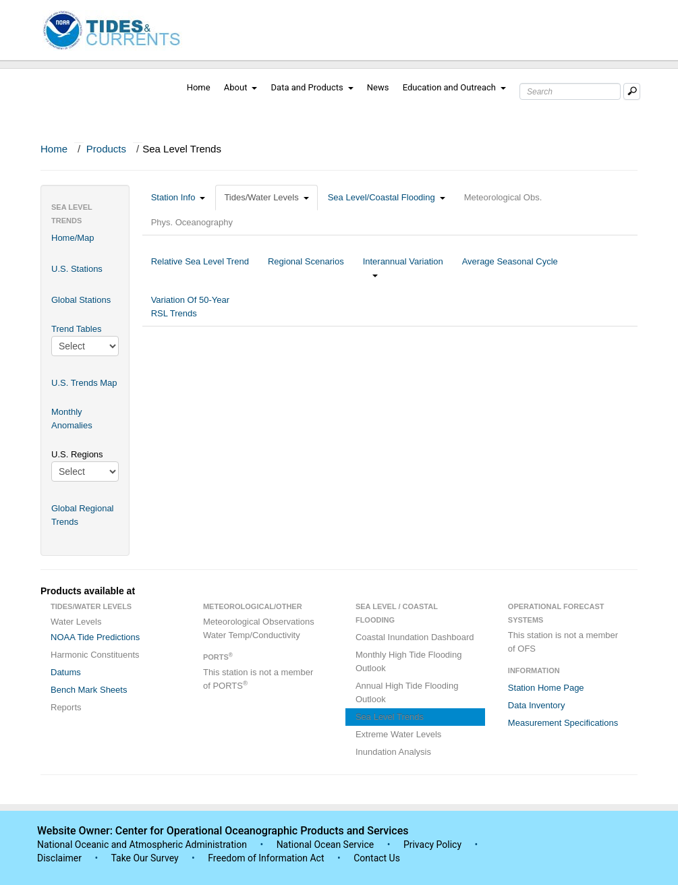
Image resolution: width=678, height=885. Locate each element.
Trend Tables (76, 329)
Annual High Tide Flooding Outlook (407, 692)
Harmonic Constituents (95, 655)
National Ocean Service (325, 844)
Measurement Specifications (563, 723)
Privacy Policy (432, 844)
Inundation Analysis (393, 752)
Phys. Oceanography (192, 222)
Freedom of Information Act (266, 858)
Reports (66, 707)
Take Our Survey (146, 858)
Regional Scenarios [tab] (306, 268)
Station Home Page (546, 688)
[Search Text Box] (570, 91)
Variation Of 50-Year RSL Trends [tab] (190, 306)
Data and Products (312, 87)
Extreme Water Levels (398, 734)
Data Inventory (536, 705)
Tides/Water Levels (266, 197)
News (378, 87)
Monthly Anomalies (71, 418)
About (241, 87)
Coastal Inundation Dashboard (415, 637)
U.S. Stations (77, 269)
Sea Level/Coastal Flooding (386, 197)
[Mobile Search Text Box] (631, 91)
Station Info (178, 197)
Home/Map (72, 238)
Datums (66, 672)
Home (198, 87)
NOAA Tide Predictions (95, 637)
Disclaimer (59, 858)
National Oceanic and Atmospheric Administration (142, 844)
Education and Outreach (454, 87)
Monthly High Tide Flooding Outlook (409, 661)
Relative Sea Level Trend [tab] (200, 268)
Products (106, 148)
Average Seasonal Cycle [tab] (510, 268)
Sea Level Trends (390, 717)
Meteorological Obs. (503, 197)
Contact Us (377, 858)
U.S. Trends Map (84, 383)
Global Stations (81, 300)
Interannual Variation (403, 268)
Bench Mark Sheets (89, 690)
